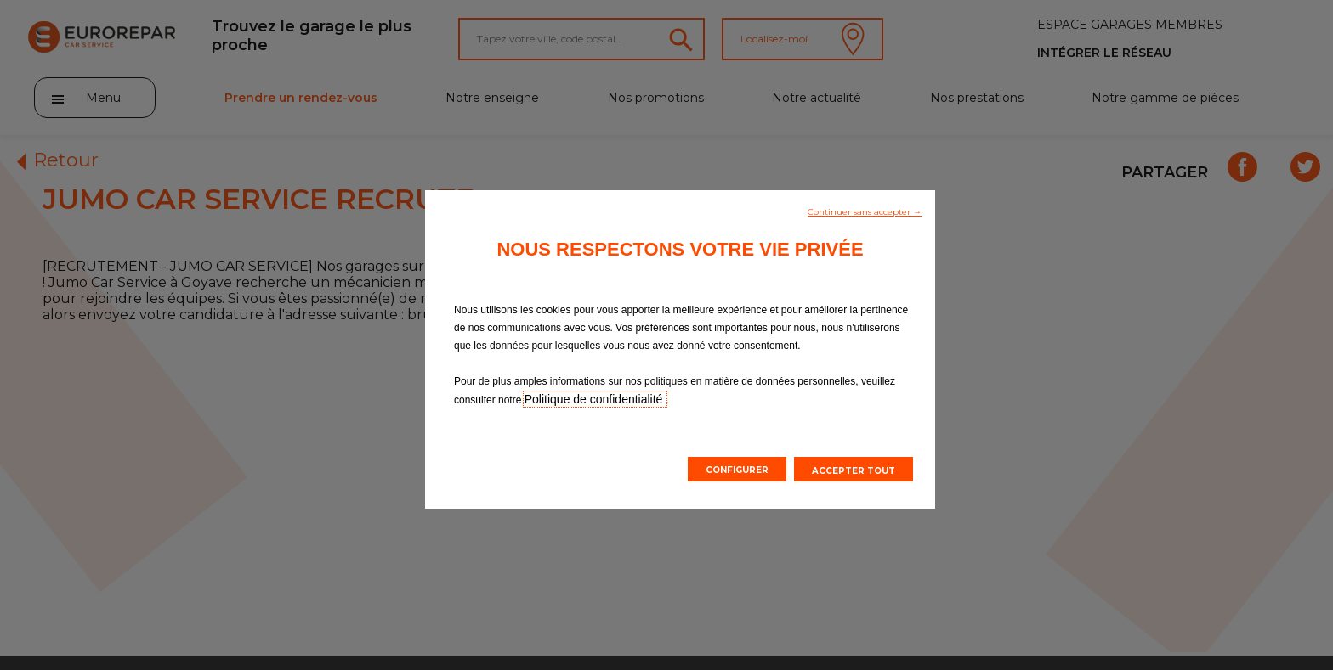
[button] (865, 210)
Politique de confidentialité (595, 399)
